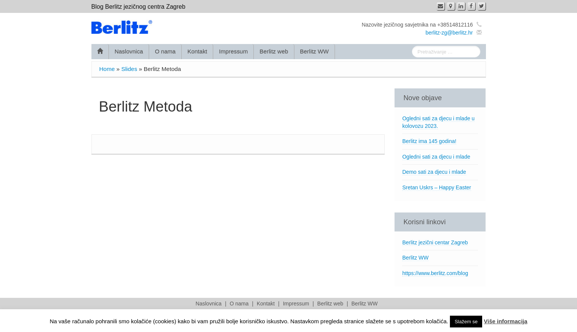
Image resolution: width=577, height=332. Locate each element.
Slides (129, 69)
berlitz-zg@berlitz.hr (449, 33)
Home (107, 69)
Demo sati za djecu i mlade (434, 172)
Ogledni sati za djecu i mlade (436, 157)
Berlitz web (273, 51)
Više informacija (505, 321)
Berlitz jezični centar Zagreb (435, 242)
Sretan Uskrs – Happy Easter (436, 187)
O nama (165, 51)
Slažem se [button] (466, 321)
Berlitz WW (314, 51)
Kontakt (197, 51)
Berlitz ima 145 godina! (429, 141)
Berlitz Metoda (145, 106)
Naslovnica (129, 51)
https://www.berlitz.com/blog (435, 273)
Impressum (233, 51)
